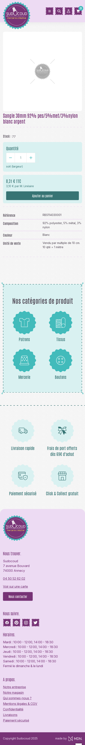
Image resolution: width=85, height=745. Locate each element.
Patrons (24, 326)
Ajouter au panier (42, 196)
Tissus (61, 326)
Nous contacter (18, 596)
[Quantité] (21, 158)
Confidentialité (13, 709)
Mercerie (24, 363)
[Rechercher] (59, 11)
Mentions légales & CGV (20, 704)
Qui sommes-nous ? (17, 698)
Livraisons (10, 715)
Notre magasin (13, 693)
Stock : (7, 136)
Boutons (61, 363)
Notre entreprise (14, 687)
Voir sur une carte (15, 586)
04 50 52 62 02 (14, 579)
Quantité (12, 148)
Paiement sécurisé (16, 720)
